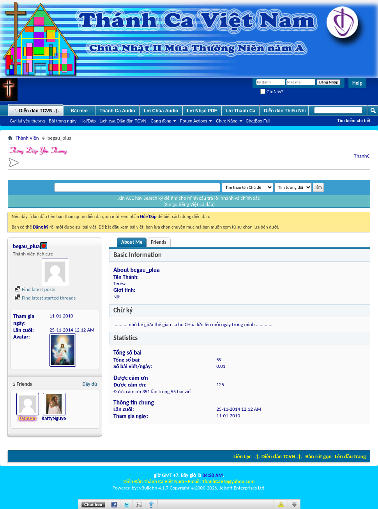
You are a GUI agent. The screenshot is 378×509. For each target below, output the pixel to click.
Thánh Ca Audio (117, 111)
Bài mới (79, 111)
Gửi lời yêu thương (27, 121)
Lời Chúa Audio (161, 111)
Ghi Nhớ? (271, 92)
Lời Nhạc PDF (202, 111)
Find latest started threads (45, 298)
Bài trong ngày (62, 121)
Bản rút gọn (319, 456)
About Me (131, 242)
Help (357, 83)
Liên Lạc (242, 456)
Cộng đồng (161, 121)
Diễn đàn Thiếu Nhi (285, 111)
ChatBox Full (258, 121)
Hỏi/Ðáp (87, 121)
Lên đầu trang (350, 456)
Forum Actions (193, 121)
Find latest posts (34, 289)
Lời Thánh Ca (240, 111)
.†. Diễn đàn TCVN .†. (278, 456)
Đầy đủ (89, 384)
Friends (158, 242)
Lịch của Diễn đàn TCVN (123, 121)
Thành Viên (27, 138)
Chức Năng (227, 121)
